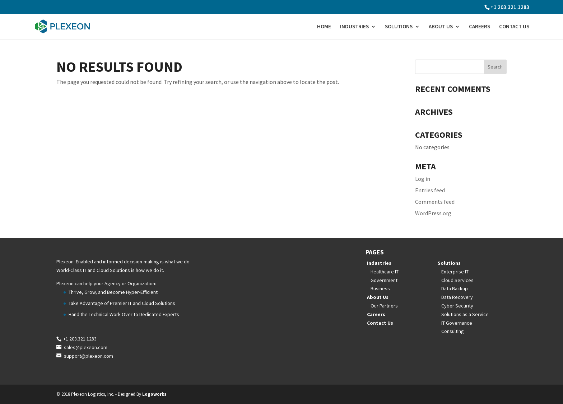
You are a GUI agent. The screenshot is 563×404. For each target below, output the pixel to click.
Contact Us (514, 27)
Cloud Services (457, 280)
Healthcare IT (385, 271)
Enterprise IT (455, 271)
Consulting (452, 331)
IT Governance (456, 323)
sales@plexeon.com (85, 347)
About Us (441, 27)
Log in (422, 178)
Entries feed (430, 190)
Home (324, 27)
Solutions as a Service (465, 314)
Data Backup (454, 288)
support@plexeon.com (88, 356)
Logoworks (154, 394)
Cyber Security (457, 305)
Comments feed (435, 201)
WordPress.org (433, 213)
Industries (354, 27)
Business (380, 288)
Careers (479, 27)
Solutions (399, 27)
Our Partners (384, 305)
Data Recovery (457, 297)
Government (384, 280)
